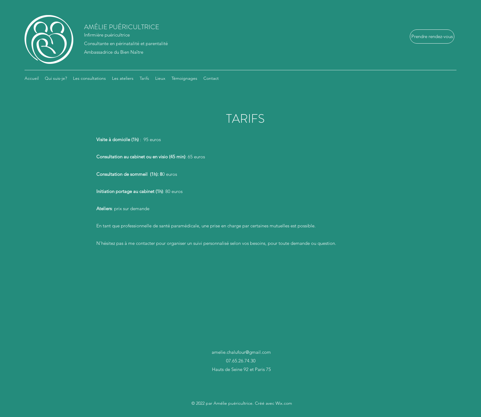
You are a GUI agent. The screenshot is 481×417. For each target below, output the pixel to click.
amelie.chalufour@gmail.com (241, 352)
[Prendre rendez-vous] (432, 36)
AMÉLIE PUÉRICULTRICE (118, 27)
